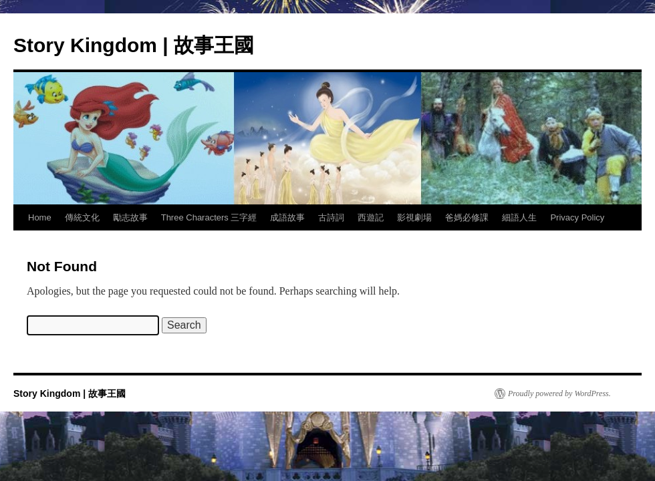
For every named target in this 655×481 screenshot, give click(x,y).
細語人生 (519, 217)
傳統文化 (82, 217)
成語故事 (287, 217)
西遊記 (371, 217)
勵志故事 (130, 217)
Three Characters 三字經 (209, 217)
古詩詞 (331, 217)
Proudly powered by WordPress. (559, 393)
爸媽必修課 (467, 217)
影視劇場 (414, 217)
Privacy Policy (577, 217)
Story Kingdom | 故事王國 (133, 45)
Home (39, 217)
